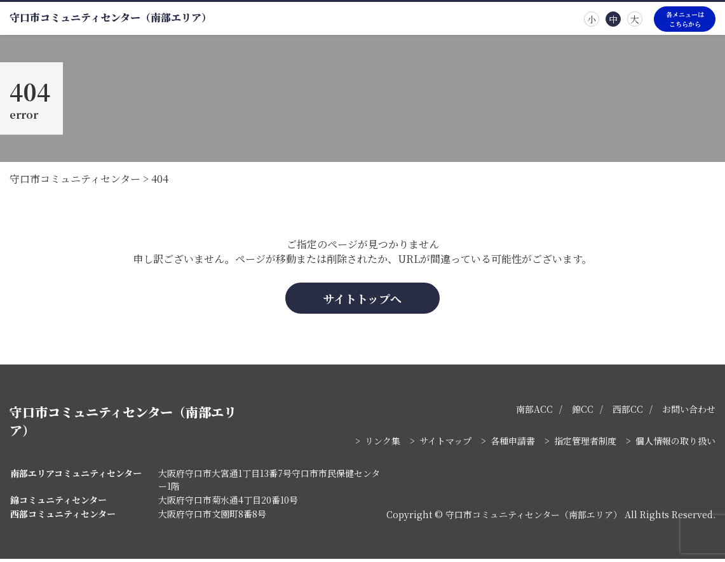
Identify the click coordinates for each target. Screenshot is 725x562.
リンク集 (382, 444)
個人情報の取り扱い (675, 444)
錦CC (582, 412)
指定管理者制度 (585, 444)
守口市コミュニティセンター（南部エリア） (111, 17)
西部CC (628, 412)
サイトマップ (445, 444)
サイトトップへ (362, 301)
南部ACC (534, 412)
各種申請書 (513, 444)
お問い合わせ (688, 412)
